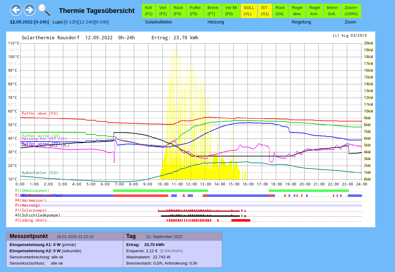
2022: (28, 21)
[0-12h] (71, 21)
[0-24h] (102, 21)
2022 (178, 236)
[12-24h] (86, 21)
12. (149, 236)
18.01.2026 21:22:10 (76, 236)
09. (19, 21)
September (163, 236)
